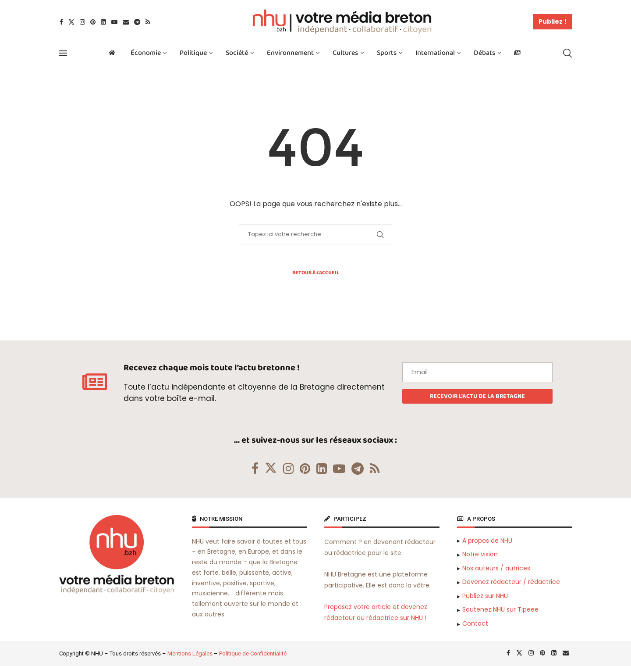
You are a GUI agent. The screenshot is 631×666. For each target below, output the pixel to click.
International (435, 52)
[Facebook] (61, 21)
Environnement (290, 52)
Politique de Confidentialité (253, 653)
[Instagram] (82, 21)
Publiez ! (553, 21)
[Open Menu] (63, 53)
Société (237, 52)
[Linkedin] (103, 21)
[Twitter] (71, 21)
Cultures (345, 52)
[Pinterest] (93, 21)
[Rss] (148, 21)
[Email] (125, 21)
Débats (484, 52)
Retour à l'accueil (315, 273)
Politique (193, 52)
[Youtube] (114, 21)
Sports (387, 52)
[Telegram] (137, 21)
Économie (146, 52)
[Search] (567, 53)
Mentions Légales (190, 653)
